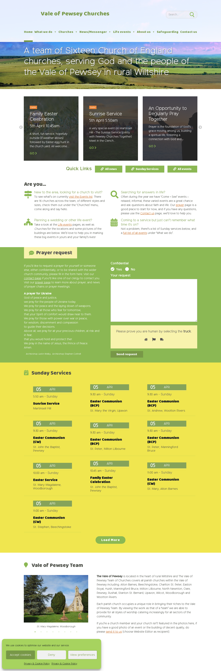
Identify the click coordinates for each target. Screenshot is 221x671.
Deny (51, 654)
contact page (32, 278)
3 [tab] (47, 632)
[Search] (176, 14)
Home (28, 31)
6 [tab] (65, 632)
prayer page (43, 282)
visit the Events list (81, 197)
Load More (110, 540)
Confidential (120, 263)
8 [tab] (77, 632)
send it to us (114, 631)
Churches (68, 32)
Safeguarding (167, 31)
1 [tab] (35, 632)
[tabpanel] (56, 601)
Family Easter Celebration (101, 480)
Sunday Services (147, 169)
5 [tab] (59, 632)
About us (146, 32)
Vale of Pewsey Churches (75, 13)
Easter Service (45, 480)
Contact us (188, 31)
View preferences (82, 654)
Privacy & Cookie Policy (37, 664)
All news (111, 169)
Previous (21, 127)
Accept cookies (20, 654)
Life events (124, 32)
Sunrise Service (46, 403)
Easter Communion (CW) (49, 440)
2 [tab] (41, 632)
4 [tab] (53, 632)
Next (200, 127)
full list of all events (135, 233)
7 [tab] (71, 632)
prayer (180, 205)
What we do (45, 32)
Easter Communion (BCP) (106, 404)
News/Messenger (95, 32)
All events (184, 169)
